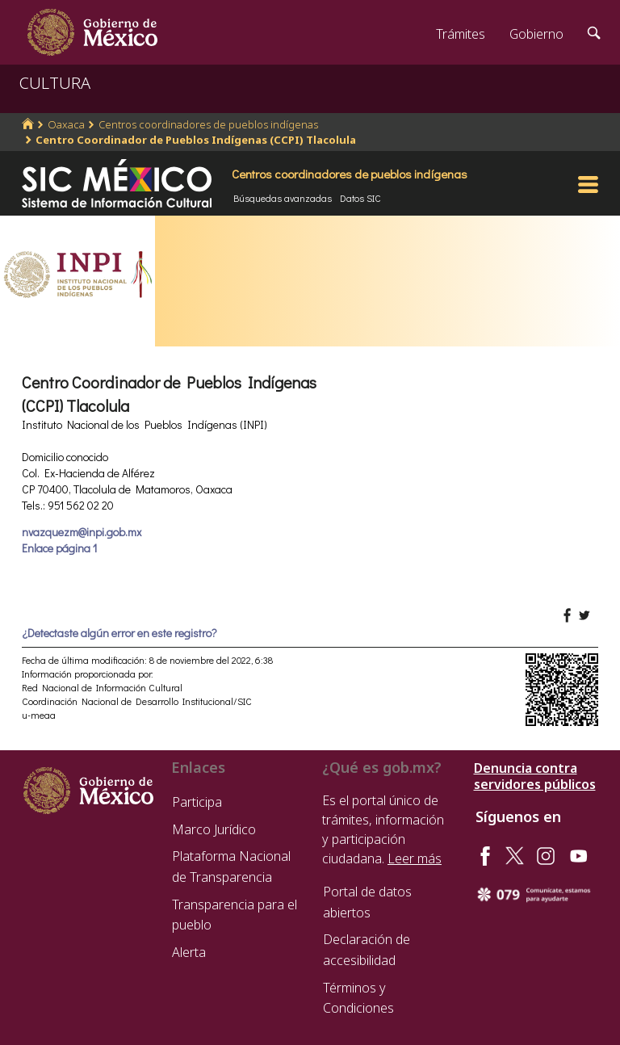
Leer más (415, 858)
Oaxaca (66, 124)
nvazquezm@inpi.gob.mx (81, 531)
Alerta (189, 952)
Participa (197, 802)
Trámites (460, 34)
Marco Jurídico (214, 829)
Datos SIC (360, 197)
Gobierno (536, 34)
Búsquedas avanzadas (282, 197)
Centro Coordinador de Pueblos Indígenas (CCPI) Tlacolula (196, 139)
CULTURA (54, 83)
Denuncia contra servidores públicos (535, 776)
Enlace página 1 (59, 548)
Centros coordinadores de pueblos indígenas (208, 124)
